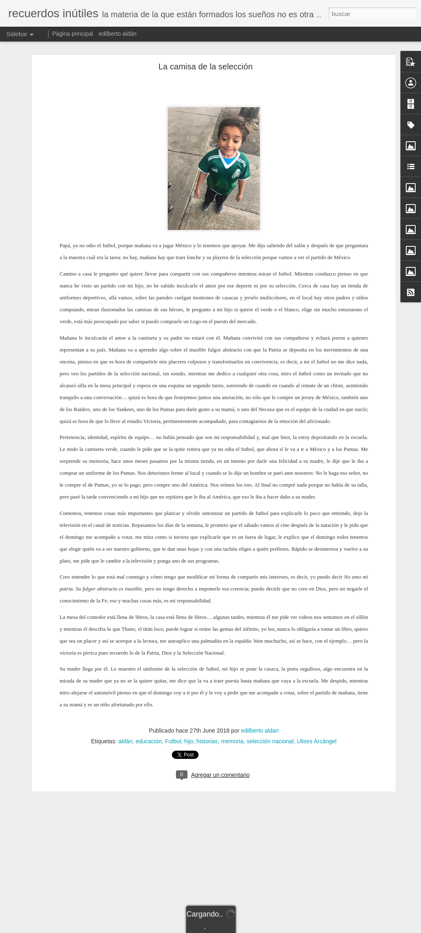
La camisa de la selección (205, 66)
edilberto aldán (117, 33)
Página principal (72, 33)
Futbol (173, 741)
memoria (232, 741)
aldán (125, 741)
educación (149, 741)
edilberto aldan (260, 730)
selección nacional (270, 741)
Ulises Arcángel (317, 741)
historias (207, 741)
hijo (188, 741)
